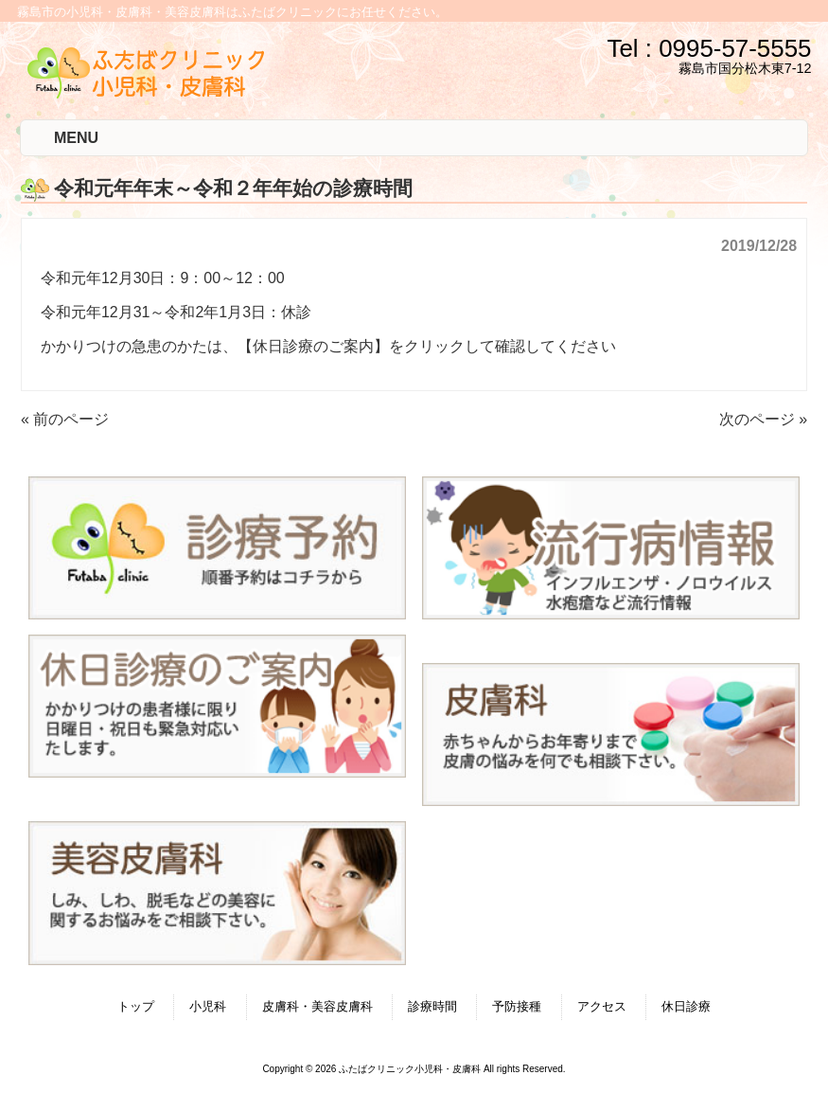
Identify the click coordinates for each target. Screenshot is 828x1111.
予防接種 (516, 1006)
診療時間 (432, 1006)
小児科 (207, 1006)
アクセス (601, 1006)
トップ (135, 1006)
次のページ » (763, 419)
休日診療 (686, 1006)
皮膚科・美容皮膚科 (317, 1006)
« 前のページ (65, 419)
